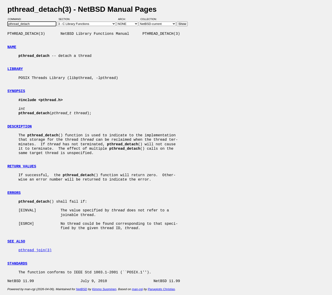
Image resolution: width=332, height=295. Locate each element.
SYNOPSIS (16, 91)
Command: (16, 19)
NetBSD (81, 289)
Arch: (124, 19)
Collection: (148, 19)
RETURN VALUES (21, 166)
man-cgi (137, 289)
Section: (65, 19)
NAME (11, 47)
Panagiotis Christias (161, 289)
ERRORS (14, 193)
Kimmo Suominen (104, 289)
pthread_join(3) (35, 250)
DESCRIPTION (19, 126)
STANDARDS (17, 263)
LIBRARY (15, 69)
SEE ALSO (16, 241)
